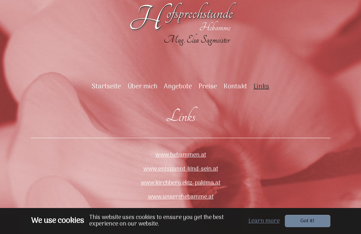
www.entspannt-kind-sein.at (180, 177)
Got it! (307, 221)
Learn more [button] (264, 221)
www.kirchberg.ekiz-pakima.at (180, 191)
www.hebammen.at (180, 163)
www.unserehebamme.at (181, 205)
